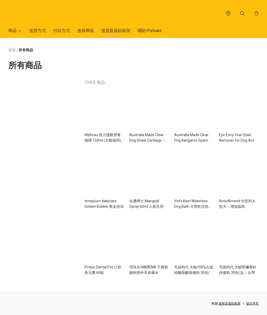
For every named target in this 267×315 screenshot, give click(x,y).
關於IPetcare (150, 33)
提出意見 (252, 303)
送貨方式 (37, 33)
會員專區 (85, 33)
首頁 (12, 53)
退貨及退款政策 (115, 33)
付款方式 (61, 33)
